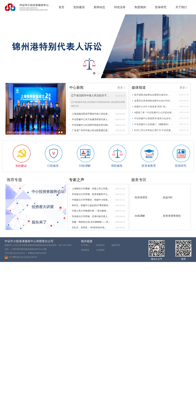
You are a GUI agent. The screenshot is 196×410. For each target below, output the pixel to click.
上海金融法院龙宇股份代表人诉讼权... (98, 114)
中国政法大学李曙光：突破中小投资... (98, 200)
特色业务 (120, 7)
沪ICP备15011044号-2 (15, 253)
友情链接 (85, 250)
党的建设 (79, 7)
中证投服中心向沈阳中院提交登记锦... (98, 125)
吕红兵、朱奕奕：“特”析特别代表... (98, 227)
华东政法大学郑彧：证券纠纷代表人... (98, 216)
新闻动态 (99, 7)
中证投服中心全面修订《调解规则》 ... (161, 124)
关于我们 (181, 7)
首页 (61, 7)
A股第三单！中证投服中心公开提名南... (161, 112)
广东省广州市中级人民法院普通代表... (98, 130)
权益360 (167, 197)
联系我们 (100, 245)
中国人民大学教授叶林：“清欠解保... (98, 211)
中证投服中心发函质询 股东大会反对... (161, 118)
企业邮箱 (100, 250)
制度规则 (140, 7)
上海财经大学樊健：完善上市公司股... (98, 188)
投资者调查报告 (172, 215)
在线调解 (140, 215)
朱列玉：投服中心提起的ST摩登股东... (98, 205)
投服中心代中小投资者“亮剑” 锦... (161, 106)
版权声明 (116, 245)
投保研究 (160, 7)
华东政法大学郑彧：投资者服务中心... (98, 194)
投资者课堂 (141, 197)
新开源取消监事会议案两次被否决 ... (161, 95)
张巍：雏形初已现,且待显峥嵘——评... (98, 222)
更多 (121, 87)
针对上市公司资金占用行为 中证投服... (161, 130)
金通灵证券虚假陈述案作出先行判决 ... (161, 100)
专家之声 (76, 180)
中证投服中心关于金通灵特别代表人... (98, 119)
